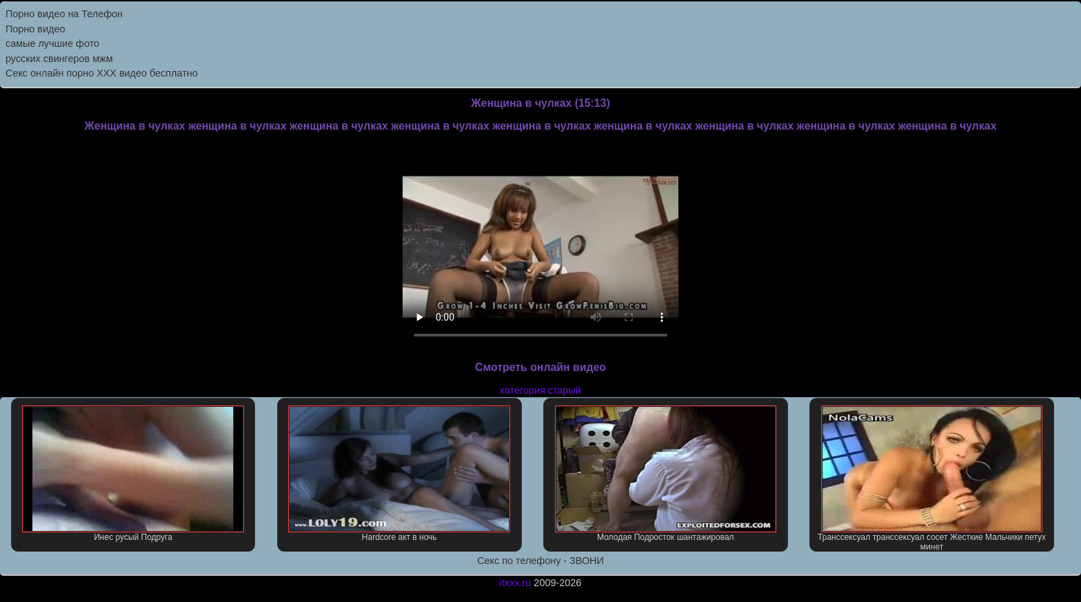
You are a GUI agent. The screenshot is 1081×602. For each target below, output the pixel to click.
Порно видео (35, 28)
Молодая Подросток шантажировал (666, 473)
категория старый (540, 390)
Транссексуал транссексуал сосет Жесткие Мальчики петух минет (932, 478)
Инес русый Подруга (133, 473)
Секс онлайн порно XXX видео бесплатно (102, 73)
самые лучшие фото (52, 43)
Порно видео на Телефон (64, 13)
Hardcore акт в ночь (399, 473)
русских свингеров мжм (59, 58)
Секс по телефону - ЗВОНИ (540, 560)
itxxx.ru (516, 582)
